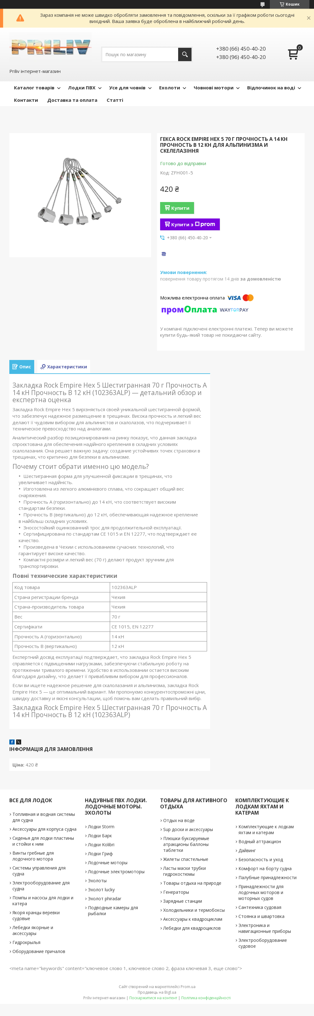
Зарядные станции (182, 901)
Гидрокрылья (26, 942)
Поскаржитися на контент (153, 997)
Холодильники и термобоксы (194, 910)
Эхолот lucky (101, 889)
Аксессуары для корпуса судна (44, 829)
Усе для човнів (127, 87)
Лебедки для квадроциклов (192, 928)
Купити (180, 208)
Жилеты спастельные (185, 859)
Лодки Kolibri (101, 844)
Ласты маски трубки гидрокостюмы (184, 871)
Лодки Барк (100, 835)
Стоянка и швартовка (261, 916)
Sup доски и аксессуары (188, 829)
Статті (115, 100)
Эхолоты (97, 880)
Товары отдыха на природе (192, 883)
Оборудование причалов (38, 951)
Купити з (193, 224)
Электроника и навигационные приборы (264, 928)
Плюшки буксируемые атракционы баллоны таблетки (186, 844)
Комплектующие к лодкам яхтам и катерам (266, 829)
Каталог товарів (34, 87)
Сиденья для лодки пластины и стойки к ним (43, 841)
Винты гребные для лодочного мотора (33, 856)
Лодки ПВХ (81, 87)
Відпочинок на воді (271, 87)
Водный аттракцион (259, 841)
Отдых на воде (179, 820)
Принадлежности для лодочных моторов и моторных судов (261, 892)
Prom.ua (188, 986)
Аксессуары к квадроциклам (192, 919)
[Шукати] (185, 54)
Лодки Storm (101, 826)
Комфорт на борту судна (265, 868)
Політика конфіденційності (206, 997)
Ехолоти (169, 87)
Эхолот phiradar (104, 898)
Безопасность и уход (260, 859)
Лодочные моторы (107, 862)
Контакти (26, 100)
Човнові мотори (213, 87)
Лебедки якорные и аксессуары (32, 930)
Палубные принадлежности (267, 877)
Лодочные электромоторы (116, 871)
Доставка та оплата (72, 100)
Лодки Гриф (100, 853)
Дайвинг (247, 850)
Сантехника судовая (259, 907)
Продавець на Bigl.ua (157, 992)
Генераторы (176, 892)
